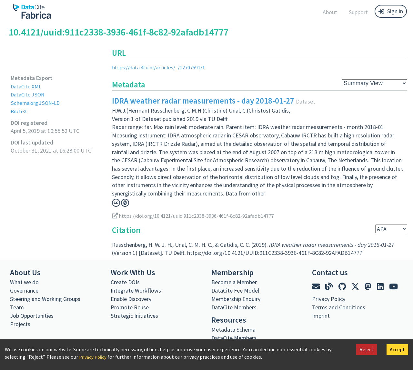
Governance (24, 290)
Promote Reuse (130, 307)
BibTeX (19, 111)
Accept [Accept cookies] (397, 349)
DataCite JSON (29, 94)
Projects (20, 324)
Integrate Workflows (136, 290)
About (330, 12)
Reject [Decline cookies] (366, 349)
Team (17, 307)
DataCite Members (234, 307)
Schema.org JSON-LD (37, 102)
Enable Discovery (131, 299)
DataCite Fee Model (235, 290)
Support (358, 12)
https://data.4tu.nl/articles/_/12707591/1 (161, 67)
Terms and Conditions (338, 307)
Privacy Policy (94, 357)
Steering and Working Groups (45, 299)
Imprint (321, 315)
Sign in (390, 11)
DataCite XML (27, 86)
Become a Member (234, 282)
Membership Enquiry (235, 299)
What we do (24, 282)
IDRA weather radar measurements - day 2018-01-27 (203, 100)
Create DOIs (125, 282)
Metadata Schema (233, 329)
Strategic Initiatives (134, 315)
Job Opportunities (32, 315)
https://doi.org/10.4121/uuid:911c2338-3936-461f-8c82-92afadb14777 (200, 215)
